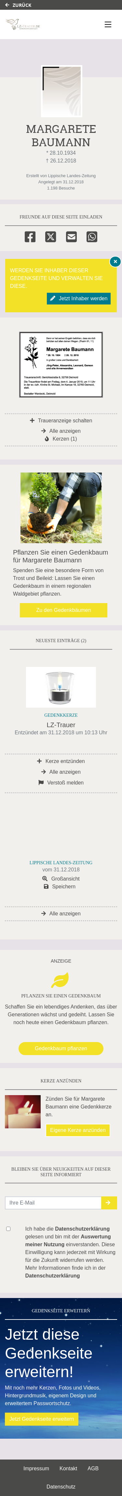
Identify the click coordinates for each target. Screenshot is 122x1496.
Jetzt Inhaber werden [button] (79, 298)
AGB (93, 1468)
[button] (109, 1202)
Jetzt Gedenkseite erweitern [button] (41, 1419)
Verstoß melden (61, 782)
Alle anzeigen (61, 431)
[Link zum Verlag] (44, 24)
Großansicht (61, 879)
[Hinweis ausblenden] (115, 261)
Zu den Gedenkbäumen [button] (63, 610)
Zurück (18, 5)
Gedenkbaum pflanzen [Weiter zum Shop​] (61, 1048)
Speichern (60, 886)
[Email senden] (53, 1202)
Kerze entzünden (61, 761)
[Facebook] (30, 236)
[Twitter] (50, 236)
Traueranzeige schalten (61, 420)
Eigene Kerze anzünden (78, 1130)
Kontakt (68, 1468)
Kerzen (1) (61, 439)
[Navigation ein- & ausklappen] (108, 24)
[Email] (71, 236)
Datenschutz (61, 1486)
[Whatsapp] (92, 236)
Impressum (36, 1468)
